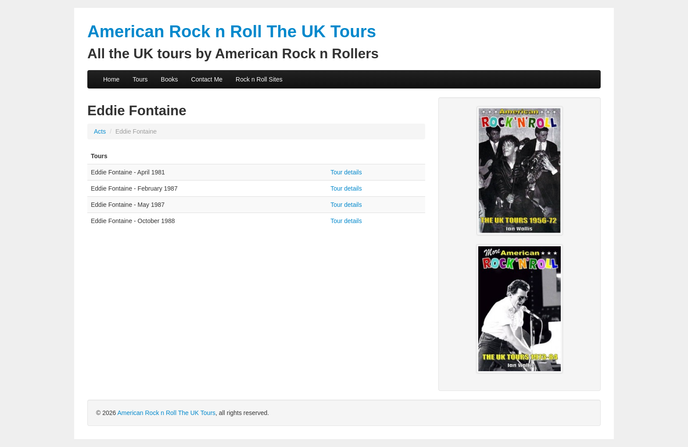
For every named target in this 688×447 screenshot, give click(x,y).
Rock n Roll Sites (259, 79)
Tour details (346, 172)
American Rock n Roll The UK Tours (166, 412)
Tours (140, 79)
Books (169, 79)
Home (111, 79)
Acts (100, 131)
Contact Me (207, 79)
